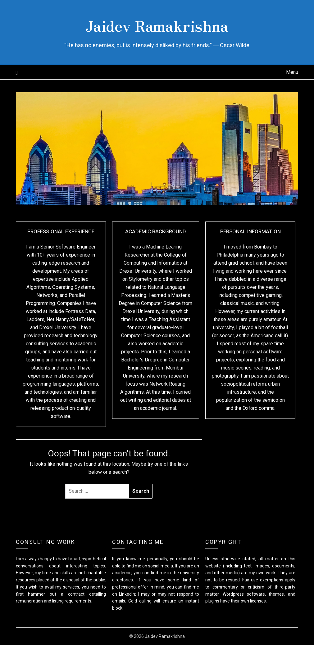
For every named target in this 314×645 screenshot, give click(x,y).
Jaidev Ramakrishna (156, 25)
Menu (292, 72)
